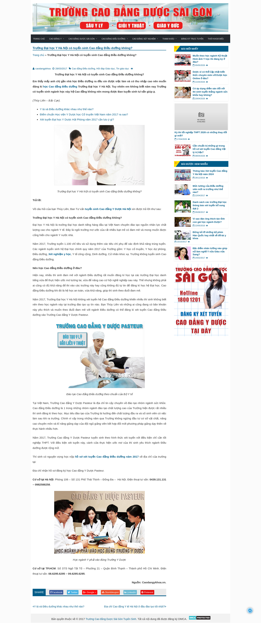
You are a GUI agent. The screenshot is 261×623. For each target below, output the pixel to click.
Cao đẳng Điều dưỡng (113, 39)
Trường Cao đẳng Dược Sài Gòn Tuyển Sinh (111, 619)
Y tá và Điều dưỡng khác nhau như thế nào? (67, 109)
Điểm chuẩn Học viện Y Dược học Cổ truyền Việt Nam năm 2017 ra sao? (84, 114)
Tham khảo (168, 39)
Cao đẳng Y (55, 39)
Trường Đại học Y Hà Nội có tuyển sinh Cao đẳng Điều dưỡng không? (86, 48)
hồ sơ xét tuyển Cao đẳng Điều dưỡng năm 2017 (107, 456)
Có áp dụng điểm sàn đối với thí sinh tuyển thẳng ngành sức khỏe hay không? (210, 91)
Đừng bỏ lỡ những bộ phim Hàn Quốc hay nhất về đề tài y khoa (209, 235)
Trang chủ (39, 39)
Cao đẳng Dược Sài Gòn (82, 39)
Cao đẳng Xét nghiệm (144, 39)
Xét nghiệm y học (59, 254)
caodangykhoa (43, 68)
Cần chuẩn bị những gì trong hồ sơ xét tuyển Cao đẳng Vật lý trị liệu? (209, 149)
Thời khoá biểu (216, 39)
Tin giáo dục (122, 68)
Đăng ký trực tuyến (192, 39)
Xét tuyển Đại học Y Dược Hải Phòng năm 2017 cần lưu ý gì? (77, 119)
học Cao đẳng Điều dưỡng (60, 86)
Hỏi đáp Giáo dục (105, 68)
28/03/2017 (61, 68)
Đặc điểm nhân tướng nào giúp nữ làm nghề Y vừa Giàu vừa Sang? (210, 251)
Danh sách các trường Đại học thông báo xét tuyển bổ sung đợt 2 (210, 205)
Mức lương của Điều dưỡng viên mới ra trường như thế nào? (208, 189)
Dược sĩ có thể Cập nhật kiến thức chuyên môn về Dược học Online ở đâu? (210, 75)
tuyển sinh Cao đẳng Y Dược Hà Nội (108, 209)
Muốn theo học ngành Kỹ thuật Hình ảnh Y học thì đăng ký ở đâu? (210, 58)
